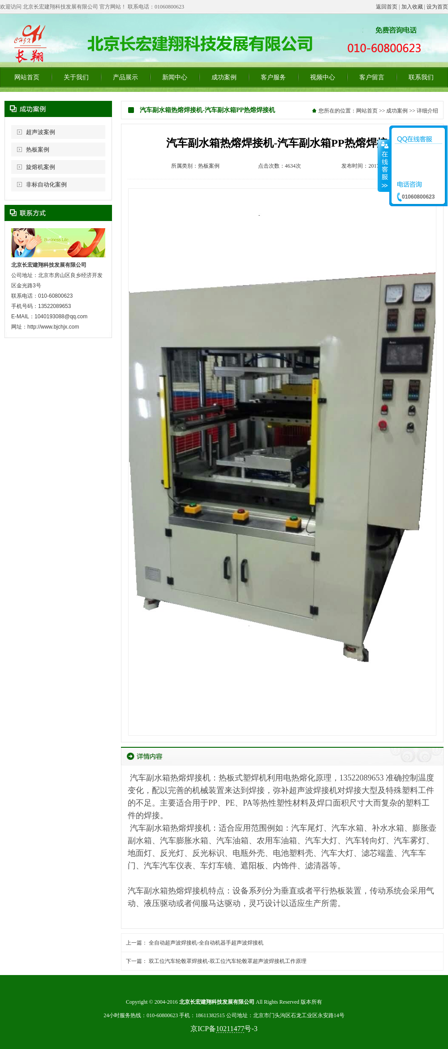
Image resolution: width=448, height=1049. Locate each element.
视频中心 (322, 77)
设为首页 (437, 7)
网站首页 (26, 77)
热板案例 (37, 149)
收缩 (384, 165)
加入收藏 (412, 7)
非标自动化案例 (46, 184)
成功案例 (224, 77)
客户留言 (371, 77)
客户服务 (273, 77)
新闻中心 (174, 77)
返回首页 (386, 7)
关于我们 (76, 77)
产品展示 (125, 77)
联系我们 (421, 77)
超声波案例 (40, 132)
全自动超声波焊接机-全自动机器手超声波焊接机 (206, 943)
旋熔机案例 (40, 167)
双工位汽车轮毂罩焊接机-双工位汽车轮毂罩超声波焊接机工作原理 (227, 961)
